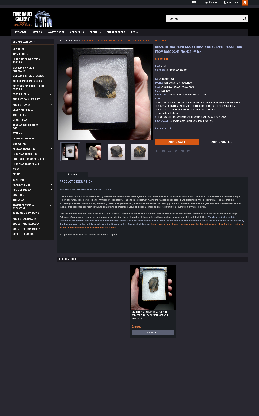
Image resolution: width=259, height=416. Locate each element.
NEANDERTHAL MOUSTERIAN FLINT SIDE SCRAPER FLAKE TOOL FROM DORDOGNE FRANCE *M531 (150, 315)
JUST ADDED (20, 32)
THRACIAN (19, 200)
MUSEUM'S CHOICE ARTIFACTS (23, 69)
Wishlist (211, 2)
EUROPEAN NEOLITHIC (25, 154)
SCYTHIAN (18, 195)
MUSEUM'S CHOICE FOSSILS (28, 75)
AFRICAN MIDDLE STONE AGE (26, 127)
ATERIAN (17, 133)
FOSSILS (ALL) (21, 94)
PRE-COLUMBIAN (22, 189)
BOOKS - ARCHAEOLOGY (26, 223)
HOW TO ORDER (56, 32)
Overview (72, 174)
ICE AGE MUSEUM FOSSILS (27, 81)
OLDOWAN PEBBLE (23, 109)
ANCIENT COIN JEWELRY (26, 99)
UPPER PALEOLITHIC (24, 138)
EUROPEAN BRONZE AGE (26, 164)
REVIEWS (37, 32)
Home (60, 40)
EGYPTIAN (18, 179)
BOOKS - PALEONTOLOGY (27, 229)
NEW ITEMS (19, 49)
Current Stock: (163, 128)
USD (195, 2)
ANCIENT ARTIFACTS (25, 218)
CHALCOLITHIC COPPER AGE (29, 159)
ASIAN (16, 169)
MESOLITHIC (20, 143)
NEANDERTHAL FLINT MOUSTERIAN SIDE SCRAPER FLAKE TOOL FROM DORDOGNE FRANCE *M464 (124, 40)
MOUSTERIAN (20, 120)
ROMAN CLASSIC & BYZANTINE (23, 207)
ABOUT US (95, 32)
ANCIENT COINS (22, 104)
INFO (134, 33)
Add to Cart (152, 332)
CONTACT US (77, 32)
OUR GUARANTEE (116, 32)
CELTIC (16, 174)
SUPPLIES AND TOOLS (25, 234)
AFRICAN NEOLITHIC (24, 148)
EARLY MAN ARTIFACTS (26, 213)
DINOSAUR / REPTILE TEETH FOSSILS (28, 88)
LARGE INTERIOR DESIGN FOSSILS (26, 61)
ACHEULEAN (19, 114)
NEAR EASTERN (21, 184)
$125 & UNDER (20, 54)
